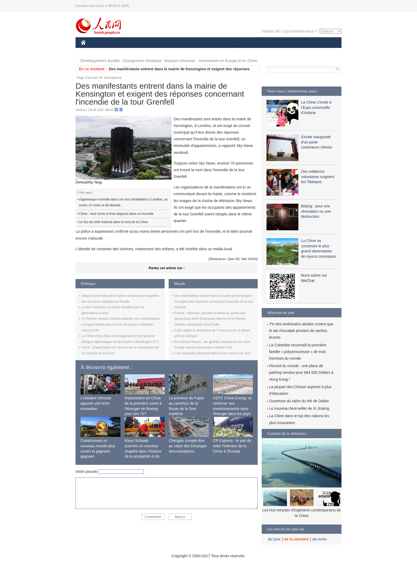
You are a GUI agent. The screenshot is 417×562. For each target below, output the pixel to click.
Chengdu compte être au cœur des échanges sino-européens (188, 445)
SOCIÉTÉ (230, 50)
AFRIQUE (160, 50)
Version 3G (271, 31)
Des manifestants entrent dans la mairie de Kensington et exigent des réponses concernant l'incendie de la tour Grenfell (213, 301)
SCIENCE (183, 50)
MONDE (137, 50)
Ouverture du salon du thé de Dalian (299, 401)
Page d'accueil (87, 78)
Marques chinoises (179, 61)
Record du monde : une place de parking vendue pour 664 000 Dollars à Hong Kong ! (301, 372)
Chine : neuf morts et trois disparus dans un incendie (116, 214)
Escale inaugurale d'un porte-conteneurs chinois (316, 142)
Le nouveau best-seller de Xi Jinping (299, 408)
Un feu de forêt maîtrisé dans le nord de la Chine (113, 222)
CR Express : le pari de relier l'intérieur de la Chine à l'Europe (232, 445)
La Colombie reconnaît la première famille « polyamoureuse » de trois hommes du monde (297, 351)
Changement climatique (142, 61)
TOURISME (298, 50)
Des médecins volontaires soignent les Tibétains (317, 176)
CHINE (90, 50)
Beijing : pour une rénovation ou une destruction (316, 211)
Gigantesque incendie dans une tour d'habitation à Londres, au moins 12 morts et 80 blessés (123, 202)
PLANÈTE (254, 50)
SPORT (275, 50)
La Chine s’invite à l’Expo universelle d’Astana (316, 107)
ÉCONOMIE (113, 50)
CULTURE (206, 50)
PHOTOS (322, 50)
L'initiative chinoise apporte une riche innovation (96, 403)
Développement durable (100, 61)
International (113, 78)
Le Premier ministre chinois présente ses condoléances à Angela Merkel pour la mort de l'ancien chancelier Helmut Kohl (120, 324)
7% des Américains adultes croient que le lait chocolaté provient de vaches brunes (301, 330)
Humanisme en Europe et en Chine (228, 61)
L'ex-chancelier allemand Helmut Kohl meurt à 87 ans (212, 353)
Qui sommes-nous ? (300, 31)
